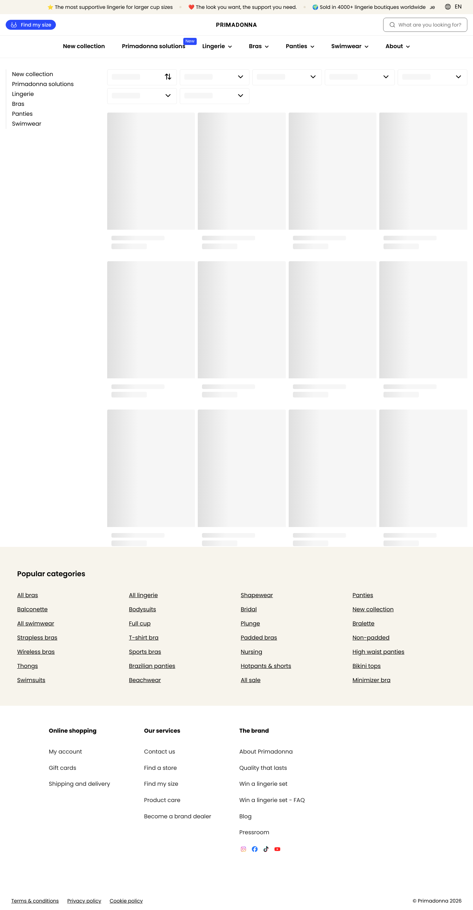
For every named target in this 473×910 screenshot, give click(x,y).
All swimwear (35, 623)
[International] (455, 6)
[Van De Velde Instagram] (243, 850)
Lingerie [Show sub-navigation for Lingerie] (217, 46)
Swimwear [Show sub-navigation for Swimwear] (350, 46)
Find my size (30, 25)
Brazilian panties (152, 666)
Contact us (159, 752)
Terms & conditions (35, 901)
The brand (254, 731)
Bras (18, 104)
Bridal (249, 609)
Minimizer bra (372, 680)
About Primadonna (266, 752)
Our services (162, 731)
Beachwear (145, 680)
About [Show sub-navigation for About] (398, 46)
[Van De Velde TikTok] (266, 850)
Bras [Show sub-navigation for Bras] (259, 46)
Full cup (140, 623)
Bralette (364, 623)
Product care (162, 800)
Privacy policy (84, 901)
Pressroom (254, 832)
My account (65, 752)
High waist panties (379, 652)
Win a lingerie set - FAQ (272, 800)
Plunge (250, 623)
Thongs (27, 666)
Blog (245, 816)
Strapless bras (37, 638)
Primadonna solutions (43, 84)
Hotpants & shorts (266, 666)
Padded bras (259, 638)
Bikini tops (367, 666)
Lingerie (23, 94)
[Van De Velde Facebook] (254, 850)
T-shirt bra (144, 638)
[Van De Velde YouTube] (277, 850)
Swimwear (26, 124)
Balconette (32, 609)
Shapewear (257, 595)
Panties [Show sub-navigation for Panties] (300, 46)
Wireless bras (36, 652)
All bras (27, 595)
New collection (84, 46)
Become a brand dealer (177, 816)
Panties (22, 114)
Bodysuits (142, 609)
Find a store (160, 768)
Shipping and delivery (79, 784)
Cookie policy (126, 901)
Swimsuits (31, 680)
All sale (251, 680)
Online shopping (73, 731)
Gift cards (62, 768)
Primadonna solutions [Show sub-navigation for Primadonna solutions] (158, 44)
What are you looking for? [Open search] (425, 24)
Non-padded (371, 638)
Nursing (252, 652)
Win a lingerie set (263, 784)
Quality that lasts (263, 768)
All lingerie (143, 595)
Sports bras (145, 652)
